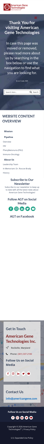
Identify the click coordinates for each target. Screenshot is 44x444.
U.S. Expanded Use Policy (22, 438)
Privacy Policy (29, 429)
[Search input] (17, 92)
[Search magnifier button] (34, 92)
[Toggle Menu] (35, 17)
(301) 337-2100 (25, 354)
